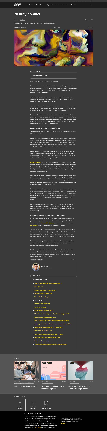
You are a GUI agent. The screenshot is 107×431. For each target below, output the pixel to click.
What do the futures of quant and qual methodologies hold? (51, 314)
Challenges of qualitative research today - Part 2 (48, 334)
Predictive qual (38, 286)
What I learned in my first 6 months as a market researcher (51, 320)
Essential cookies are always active (71, 418)
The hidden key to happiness (42, 297)
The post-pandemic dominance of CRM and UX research (50, 344)
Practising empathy (40, 307)
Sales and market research (42, 303)
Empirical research (35, 162)
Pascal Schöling (29, 383)
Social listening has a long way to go (45, 317)
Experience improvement (41, 341)
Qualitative (17, 27)
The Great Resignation (47, 223)
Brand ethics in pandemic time (43, 293)
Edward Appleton (19, 383)
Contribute (83, 0)
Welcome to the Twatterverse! (43, 330)
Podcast (73, 5)
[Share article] (90, 27)
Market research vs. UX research (43, 310)
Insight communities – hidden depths (45, 290)
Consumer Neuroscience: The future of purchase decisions (79, 387)
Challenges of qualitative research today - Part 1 (48, 327)
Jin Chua (44, 266)
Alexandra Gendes (47, 383)
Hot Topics (30, 5)
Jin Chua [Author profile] (22, 20)
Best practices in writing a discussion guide (47, 337)
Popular (22, 362)
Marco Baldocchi (74, 383)
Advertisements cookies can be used (72, 419)
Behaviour (23, 27)
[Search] (91, 5)
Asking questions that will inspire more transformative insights (52, 324)
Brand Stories (40, 5)
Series (17, 362)
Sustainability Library (61, 5)
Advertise (75, 0)
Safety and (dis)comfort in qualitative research (47, 283)
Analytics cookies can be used (70, 421)
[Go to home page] (18, 4)
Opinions (50, 5)
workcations (33, 225)
